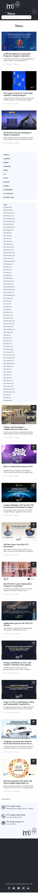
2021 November (9, 358)
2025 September (9, 227)
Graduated (7, 166)
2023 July (7, 301)
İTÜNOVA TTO (8, 197)
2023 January (8, 318)
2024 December (9, 252)
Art (4, 174)
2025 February (8, 247)
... (10, 799)
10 (9, 799)
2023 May (7, 306)
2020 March (7, 400)
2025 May (7, 238)
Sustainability (8, 189)
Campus (6, 186)
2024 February (8, 281)
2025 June (7, 235)
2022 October (8, 326)
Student (6, 162)
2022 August (8, 332)
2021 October (8, 360)
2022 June (7, 338)
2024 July (7, 267)
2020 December (9, 389)
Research (6, 182)
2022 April (7, 343)
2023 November (9, 289)
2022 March (8, 346)
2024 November (9, 255)
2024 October (8, 258)
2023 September (9, 295)
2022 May (7, 341)
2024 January (8, 284)
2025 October (8, 224)
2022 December (9, 321)
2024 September (9, 261)
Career (5, 178)
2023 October (8, 292)
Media (5, 170)
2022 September (9, 329)
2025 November (9, 221)
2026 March (8, 210)
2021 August (8, 366)
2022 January (8, 352)
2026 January (8, 215)
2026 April (7, 207)
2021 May (7, 375)
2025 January (8, 250)
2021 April (7, 377)
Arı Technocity (8, 193)
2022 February (8, 349)
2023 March (8, 312)
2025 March (8, 244)
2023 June (7, 304)
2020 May (7, 397)
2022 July (7, 335)
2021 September (9, 363)
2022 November (9, 323)
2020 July (7, 394)
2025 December (9, 218)
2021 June (7, 372)
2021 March (8, 380)
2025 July (7, 233)
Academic (6, 158)
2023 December (9, 287)
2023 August (8, 298)
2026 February (8, 213)
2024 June (7, 269)
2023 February (8, 315)
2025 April (7, 241)
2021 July (7, 369)
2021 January (8, 386)
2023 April (7, 309)
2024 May (7, 272)
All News (6, 155)
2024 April (7, 275)
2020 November (9, 392)
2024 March (8, 278)
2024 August (8, 264)
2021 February (8, 383)
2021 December (9, 355)
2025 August (8, 230)
